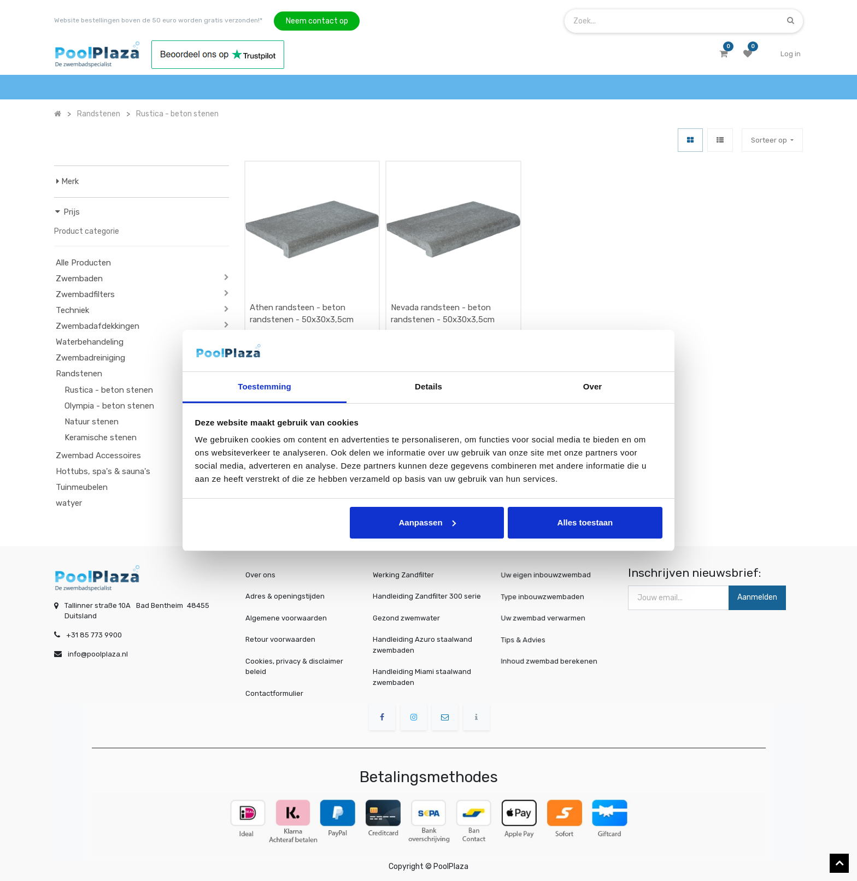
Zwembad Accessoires (98, 455)
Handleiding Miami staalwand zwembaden (422, 677)
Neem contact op (317, 21)
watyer (69, 503)
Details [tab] (428, 386)
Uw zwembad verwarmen (546, 617)
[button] (772, 140)
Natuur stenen (91, 422)
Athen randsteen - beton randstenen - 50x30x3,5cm (302, 314)
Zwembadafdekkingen (97, 326)
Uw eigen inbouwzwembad (548, 575)
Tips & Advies (531, 639)
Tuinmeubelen (82, 487)
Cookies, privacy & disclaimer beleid (294, 666)
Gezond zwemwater (406, 618)
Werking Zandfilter (403, 575)
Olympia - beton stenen (109, 406)
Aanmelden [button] (757, 597)
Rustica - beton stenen (108, 390)
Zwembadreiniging (90, 358)
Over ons (260, 575)
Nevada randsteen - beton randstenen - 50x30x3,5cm (443, 314)
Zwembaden (79, 278)
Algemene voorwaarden (286, 618)
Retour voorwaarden (280, 639)
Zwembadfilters (85, 294)
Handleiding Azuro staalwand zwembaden (422, 644)
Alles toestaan (585, 522)
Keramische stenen (100, 437)
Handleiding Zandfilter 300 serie (427, 596)
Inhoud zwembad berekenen (551, 661)
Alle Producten (83, 263)
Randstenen (79, 374)
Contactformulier (274, 693)
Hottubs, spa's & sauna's (103, 471)
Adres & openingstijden (285, 596)
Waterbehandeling (90, 342)
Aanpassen (427, 522)
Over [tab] (592, 386)
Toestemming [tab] (264, 386)
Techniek (72, 310)
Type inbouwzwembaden (546, 596)
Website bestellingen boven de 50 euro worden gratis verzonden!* (158, 20)
